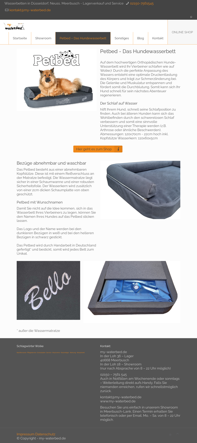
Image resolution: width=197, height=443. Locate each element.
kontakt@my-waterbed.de (30, 10)
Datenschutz (45, 434)
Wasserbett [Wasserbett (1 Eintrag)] (81, 352)
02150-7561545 (142, 3)
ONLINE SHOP (182, 32)
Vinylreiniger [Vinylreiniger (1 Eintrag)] (65, 352)
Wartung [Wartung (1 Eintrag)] (73, 352)
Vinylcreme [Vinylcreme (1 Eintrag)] (56, 352)
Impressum (25, 434)
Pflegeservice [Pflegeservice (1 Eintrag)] (31, 352)
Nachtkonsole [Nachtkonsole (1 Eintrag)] (21, 352)
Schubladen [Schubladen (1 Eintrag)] (41, 352)
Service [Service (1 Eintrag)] (48, 352)
